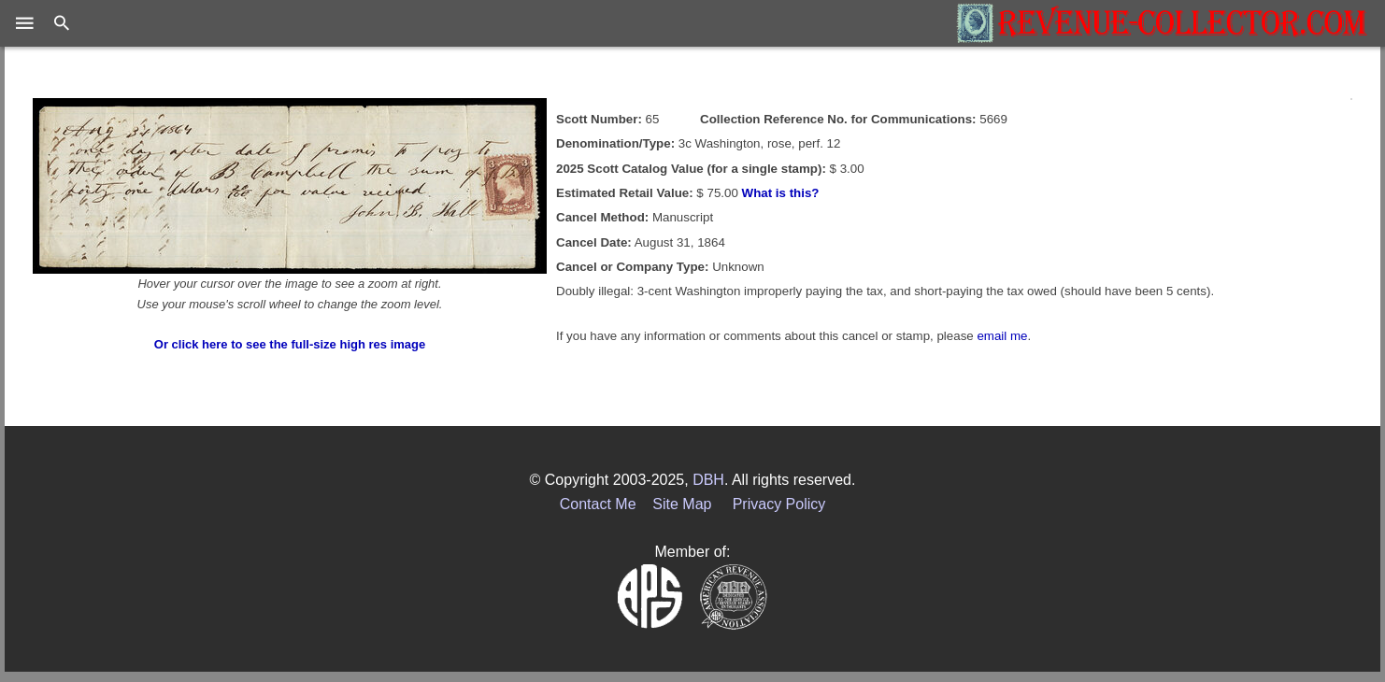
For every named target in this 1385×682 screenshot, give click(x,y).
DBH (708, 480)
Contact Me (598, 504)
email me (1002, 336)
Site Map (681, 504)
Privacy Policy (779, 504)
